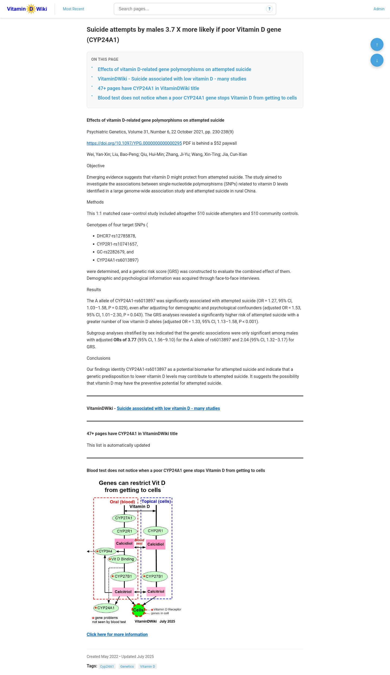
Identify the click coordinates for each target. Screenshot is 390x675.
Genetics (127, 666)
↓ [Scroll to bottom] (377, 60)
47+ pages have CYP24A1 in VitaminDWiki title (148, 88)
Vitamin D (147, 666)
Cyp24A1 (107, 666)
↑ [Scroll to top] (377, 44)
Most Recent (73, 9)
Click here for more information (117, 634)
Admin (379, 9)
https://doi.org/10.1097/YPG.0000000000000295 (134, 143)
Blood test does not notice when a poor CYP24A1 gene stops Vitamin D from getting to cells (197, 98)
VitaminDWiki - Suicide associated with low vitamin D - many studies (172, 79)
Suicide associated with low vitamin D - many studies (168, 408)
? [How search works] (270, 9)
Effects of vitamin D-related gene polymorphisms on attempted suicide (174, 69)
